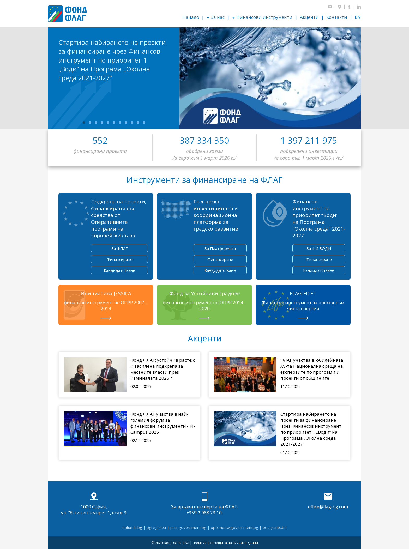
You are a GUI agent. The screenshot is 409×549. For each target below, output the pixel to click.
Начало (190, 17)
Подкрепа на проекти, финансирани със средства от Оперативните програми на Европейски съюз (118, 218)
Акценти (309, 17)
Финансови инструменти (264, 17)
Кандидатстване (119, 270)
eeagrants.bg (275, 527)
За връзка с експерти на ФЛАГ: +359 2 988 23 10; (204, 504)
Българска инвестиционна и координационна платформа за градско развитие (216, 215)
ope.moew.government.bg (234, 527)
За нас (218, 17)
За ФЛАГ (119, 248)
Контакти (336, 17)
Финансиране (120, 259)
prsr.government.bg (188, 527)
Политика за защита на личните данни (225, 542)
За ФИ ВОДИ (318, 248)
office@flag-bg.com (328, 501)
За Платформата (220, 248)
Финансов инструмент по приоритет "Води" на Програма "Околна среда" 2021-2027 (318, 218)
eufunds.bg (132, 527)
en (358, 17)
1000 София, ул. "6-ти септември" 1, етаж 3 (94, 504)
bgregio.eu (156, 527)
